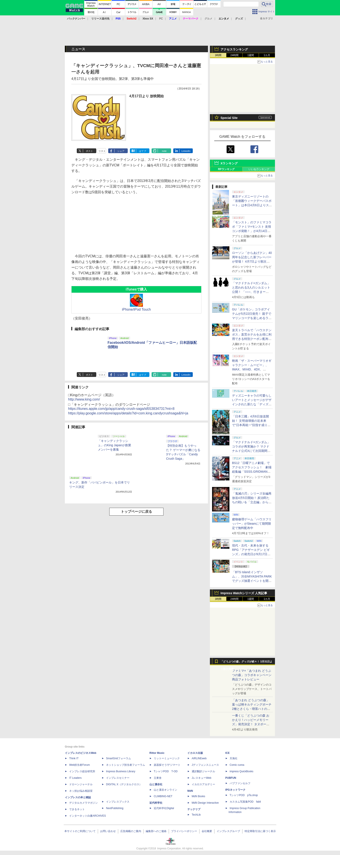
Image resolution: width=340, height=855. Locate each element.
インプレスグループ (228, 831)
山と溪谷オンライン (165, 789)
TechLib (196, 814)
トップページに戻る (136, 511)
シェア (120, 151)
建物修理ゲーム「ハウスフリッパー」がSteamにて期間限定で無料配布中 (251, 524)
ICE (227, 752)
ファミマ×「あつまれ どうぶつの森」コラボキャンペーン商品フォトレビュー (251, 675)
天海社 (233, 758)
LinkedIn (186, 151)
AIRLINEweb (199, 758)
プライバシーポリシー (184, 831)
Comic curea (237, 764)
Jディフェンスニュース (205, 764)
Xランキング (229, 163)
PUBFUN (230, 777)
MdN (190, 790)
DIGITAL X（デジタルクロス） (124, 784)
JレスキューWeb (201, 777)
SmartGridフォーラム (118, 758)
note (164, 151)
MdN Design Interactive (205, 802)
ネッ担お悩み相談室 (81, 790)
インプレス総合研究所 (82, 771)
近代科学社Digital (164, 808)
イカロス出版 (195, 752)
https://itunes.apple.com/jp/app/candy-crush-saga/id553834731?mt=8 (121, 408)
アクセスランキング (234, 49)
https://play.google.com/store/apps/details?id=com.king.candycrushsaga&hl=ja (128, 413)
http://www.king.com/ (84, 399)
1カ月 (267, 55)
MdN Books (198, 796)
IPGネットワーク (235, 789)
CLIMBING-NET (163, 796)
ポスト (89, 151)
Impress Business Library (120, 771)
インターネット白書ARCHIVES (87, 815)
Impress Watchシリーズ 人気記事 (244, 593)
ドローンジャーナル (81, 784)
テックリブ (193, 809)
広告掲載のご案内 (130, 831)
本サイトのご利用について (80, 831)
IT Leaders (75, 777)
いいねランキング (258, 169)
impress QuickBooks (241, 771)
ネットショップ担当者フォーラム (125, 764)
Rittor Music (156, 752)
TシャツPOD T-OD (166, 771)
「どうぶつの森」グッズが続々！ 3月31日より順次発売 (246, 662)
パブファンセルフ (240, 783)
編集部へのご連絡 (156, 831)
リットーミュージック (167, 758)
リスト (102, 151)
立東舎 (158, 777)
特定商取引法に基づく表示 (260, 831)
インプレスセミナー (117, 777)
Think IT (73, 758)
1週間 (250, 55)
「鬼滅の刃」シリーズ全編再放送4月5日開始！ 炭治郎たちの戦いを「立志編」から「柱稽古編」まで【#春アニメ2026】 (251, 502)
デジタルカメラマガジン (83, 802)
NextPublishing (114, 808)
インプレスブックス (117, 801)
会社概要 (207, 831)
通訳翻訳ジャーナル (203, 771)
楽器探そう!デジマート (167, 764)
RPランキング (226, 169)
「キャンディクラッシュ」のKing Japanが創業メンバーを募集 (114, 445)
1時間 (218, 55)
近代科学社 (155, 802)
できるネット (77, 809)
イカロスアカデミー (203, 784)
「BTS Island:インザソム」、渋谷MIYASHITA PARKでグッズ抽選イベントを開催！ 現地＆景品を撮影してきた (252, 580)
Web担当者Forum (79, 764)
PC (161, 18)
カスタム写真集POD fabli (245, 801)
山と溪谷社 (155, 784)
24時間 (234, 55)
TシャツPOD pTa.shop (244, 795)
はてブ (142, 151)
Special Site (229, 118)
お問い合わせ (108, 831)
